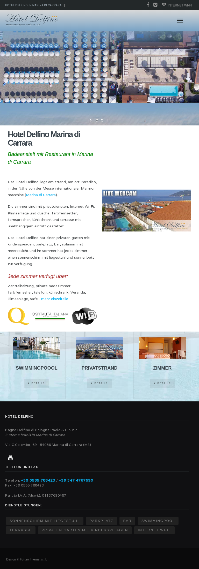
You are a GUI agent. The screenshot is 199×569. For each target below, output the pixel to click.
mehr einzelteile (54, 298)
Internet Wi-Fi (154, 530)
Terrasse (21, 530)
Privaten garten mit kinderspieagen (85, 530)
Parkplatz (101, 521)
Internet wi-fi (176, 5)
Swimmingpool (158, 521)
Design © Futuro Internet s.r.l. (26, 559)
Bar (127, 521)
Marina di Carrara (41, 194)
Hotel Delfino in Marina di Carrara (33, 5)
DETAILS (38, 383)
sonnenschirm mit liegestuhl (45, 521)
